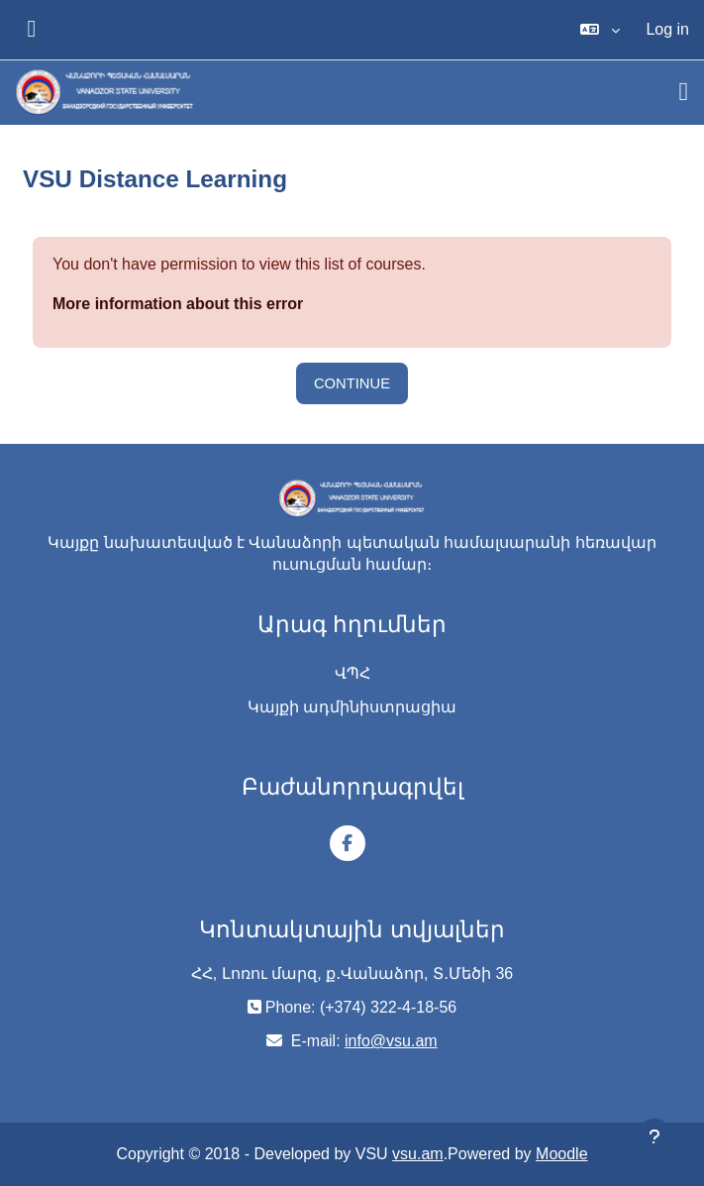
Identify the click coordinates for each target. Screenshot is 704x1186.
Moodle (561, 1153)
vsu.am (418, 1153)
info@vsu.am (391, 1040)
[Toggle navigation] (684, 92)
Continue (352, 383)
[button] (600, 29)
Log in (667, 29)
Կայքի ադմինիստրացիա (352, 707)
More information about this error (177, 303)
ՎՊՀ (352, 673)
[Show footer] (654, 1136)
